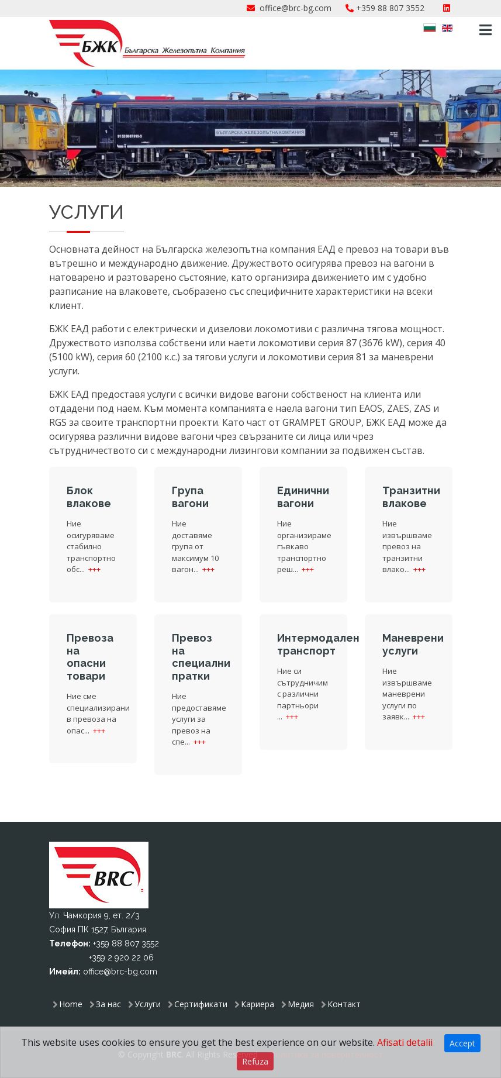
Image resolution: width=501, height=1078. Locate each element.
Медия (301, 1004)
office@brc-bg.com (295, 7)
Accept (462, 1043)
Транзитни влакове (411, 496)
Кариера (257, 1004)
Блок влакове (89, 496)
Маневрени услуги (413, 644)
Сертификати (200, 1004)
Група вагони (190, 496)
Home (70, 1004)
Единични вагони (303, 496)
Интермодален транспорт (318, 644)
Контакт (344, 1004)
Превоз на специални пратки (201, 657)
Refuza (255, 1061)
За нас (108, 1004)
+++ (94, 569)
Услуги (147, 1004)
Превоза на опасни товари (90, 657)
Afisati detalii (405, 1042)
